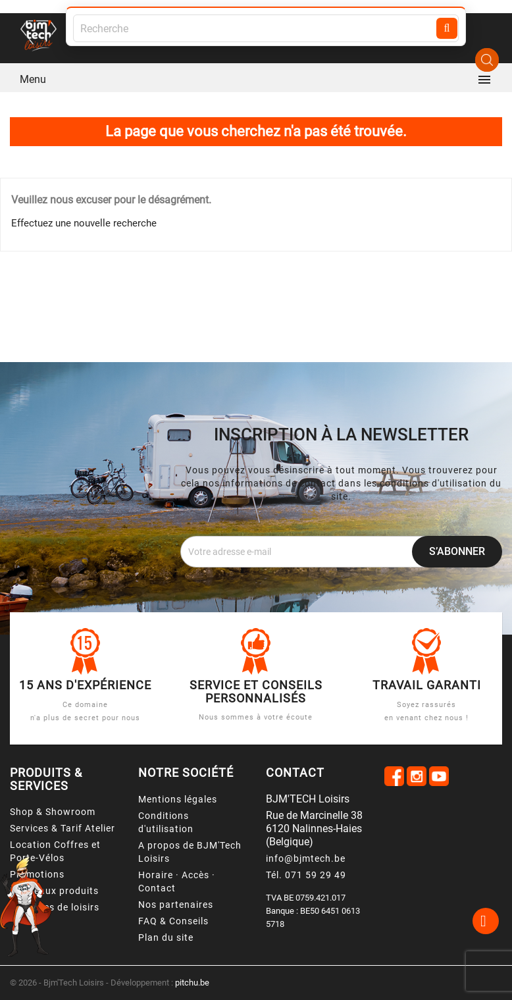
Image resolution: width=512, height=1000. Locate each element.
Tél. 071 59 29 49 (306, 875)
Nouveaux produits (54, 890)
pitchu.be (192, 982)
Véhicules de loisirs (54, 907)
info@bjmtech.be (306, 858)
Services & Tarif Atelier (62, 828)
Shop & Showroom (52, 811)
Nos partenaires (175, 904)
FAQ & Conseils (173, 921)
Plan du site (165, 937)
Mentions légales (177, 799)
